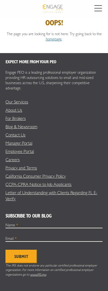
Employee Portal (19, 151)
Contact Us (15, 135)
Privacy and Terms (21, 168)
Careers (12, 159)
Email (11, 238)
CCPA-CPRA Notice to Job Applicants (38, 184)
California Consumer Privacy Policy (35, 176)
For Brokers (15, 118)
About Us (13, 110)
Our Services (16, 102)
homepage (54, 39)
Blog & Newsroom (21, 126)
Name (11, 225)
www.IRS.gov (38, 274)
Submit (21, 256)
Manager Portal (18, 143)
